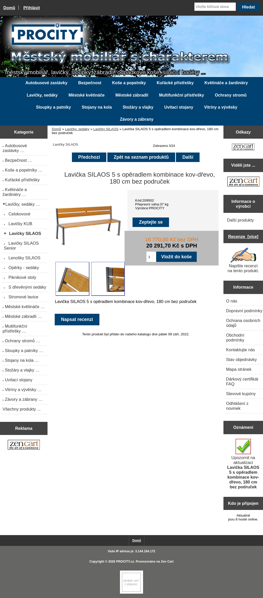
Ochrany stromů (231, 95)
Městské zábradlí (131, 95)
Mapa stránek (238, 369)
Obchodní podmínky (235, 337)
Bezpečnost (89, 83)
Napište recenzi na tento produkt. (243, 260)
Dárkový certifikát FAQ (242, 381)
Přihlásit (31, 7)
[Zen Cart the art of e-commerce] (24, 445)
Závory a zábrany (137, 119)
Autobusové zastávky (46, 83)
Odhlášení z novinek (237, 406)
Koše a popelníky (129, 83)
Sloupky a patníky (53, 107)
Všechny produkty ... (22, 409)
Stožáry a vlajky (138, 107)
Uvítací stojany (178, 107)
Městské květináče (87, 95)
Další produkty (240, 220)
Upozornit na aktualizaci (243, 464)
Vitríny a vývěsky (220, 107)
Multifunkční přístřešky (181, 95)
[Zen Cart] (131, 592)
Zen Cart (167, 561)
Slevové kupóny (241, 393)
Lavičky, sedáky (77, 129)
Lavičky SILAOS (105, 129)
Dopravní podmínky (244, 310)
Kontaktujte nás (240, 349)
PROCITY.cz (125, 561)
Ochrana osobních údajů (243, 323)
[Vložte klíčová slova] (215, 7)
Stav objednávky (241, 359)
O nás (231, 301)
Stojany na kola (97, 107)
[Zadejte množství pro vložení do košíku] (151, 257)
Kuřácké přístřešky (175, 83)
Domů (9, 7)
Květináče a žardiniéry (226, 83)
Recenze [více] (243, 236)
